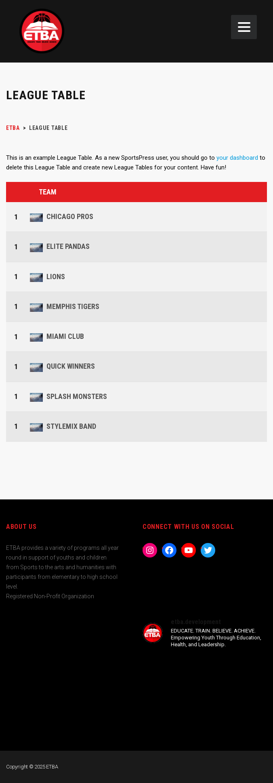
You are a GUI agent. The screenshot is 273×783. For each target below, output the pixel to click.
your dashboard (237, 157)
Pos (17, 192)
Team (48, 192)
